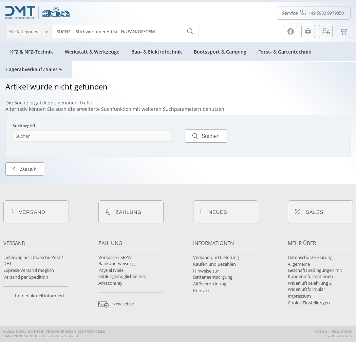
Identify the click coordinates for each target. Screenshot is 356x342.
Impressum (299, 296)
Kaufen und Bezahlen (214, 264)
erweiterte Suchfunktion (103, 109)
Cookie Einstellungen (309, 303)
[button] (28, 31)
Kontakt (201, 290)
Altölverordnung (209, 284)
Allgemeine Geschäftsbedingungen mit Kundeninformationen (315, 270)
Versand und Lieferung (216, 257)
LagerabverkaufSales (34, 69)
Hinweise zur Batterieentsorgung (212, 274)
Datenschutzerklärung (310, 257)
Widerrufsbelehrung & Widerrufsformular (310, 286)
